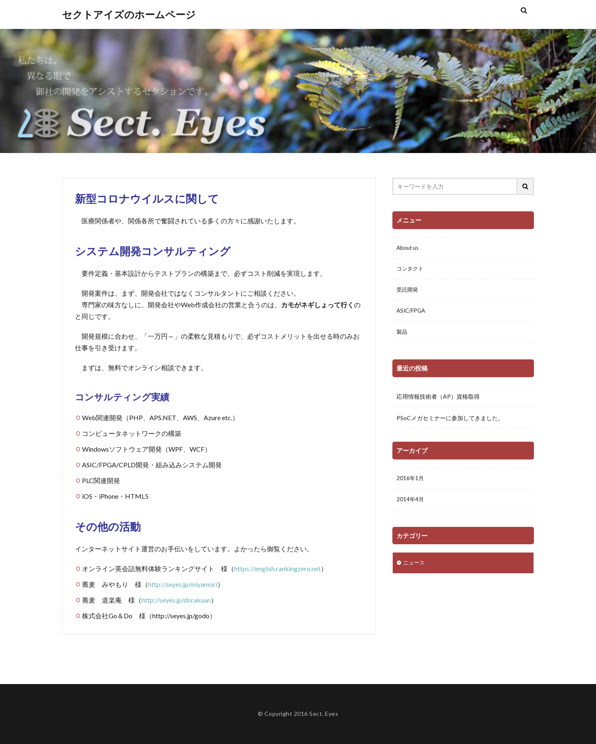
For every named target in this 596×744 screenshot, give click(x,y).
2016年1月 (411, 484)
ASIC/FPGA (412, 312)
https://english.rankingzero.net (277, 568)
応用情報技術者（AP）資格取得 (438, 398)
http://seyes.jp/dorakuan (176, 600)
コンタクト (411, 269)
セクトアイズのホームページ (129, 14)
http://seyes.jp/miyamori (182, 584)
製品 (402, 334)
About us (409, 248)
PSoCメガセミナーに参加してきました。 (450, 419)
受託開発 (408, 291)
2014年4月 (411, 506)
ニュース (414, 569)
